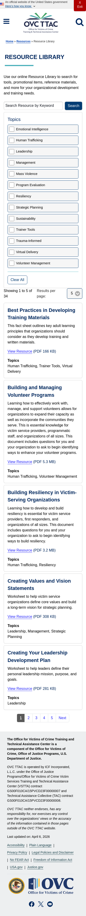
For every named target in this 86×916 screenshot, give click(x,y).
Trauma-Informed (29, 241)
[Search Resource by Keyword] (33, 106)
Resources (24, 41)
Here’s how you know (20, 6)
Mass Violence (26, 174)
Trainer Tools (25, 229)
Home (9, 41)
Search (73, 106)
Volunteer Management (33, 263)
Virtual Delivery (27, 252)
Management (25, 162)
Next (62, 718)
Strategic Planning (29, 207)
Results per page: (46, 293)
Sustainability (26, 218)
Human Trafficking (29, 140)
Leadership (24, 151)
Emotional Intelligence (32, 129)
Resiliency (23, 196)
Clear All (17, 280)
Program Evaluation (30, 185)
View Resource (20, 351)
